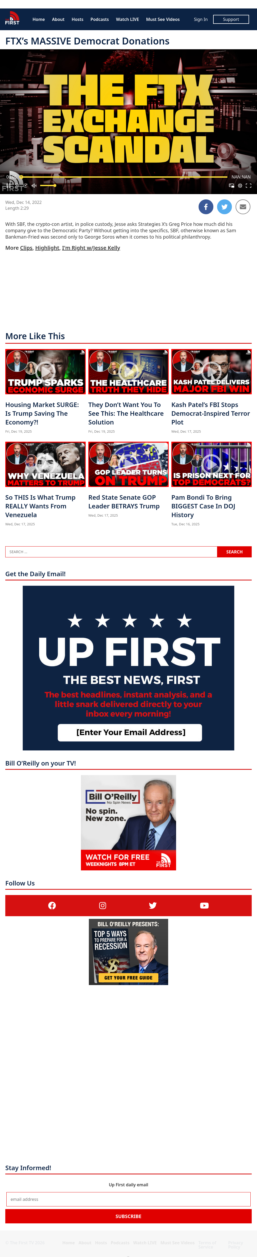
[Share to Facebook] (206, 206)
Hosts (77, 19)
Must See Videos (163, 19)
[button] (8, 185)
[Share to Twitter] (224, 206)
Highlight (47, 247)
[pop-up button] (240, 185)
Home (39, 19)
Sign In (201, 19)
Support (231, 19)
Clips (26, 247)
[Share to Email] (243, 206)
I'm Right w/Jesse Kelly (91, 247)
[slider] (124, 177)
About (58, 19)
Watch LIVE (127, 19)
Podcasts (99, 19)
